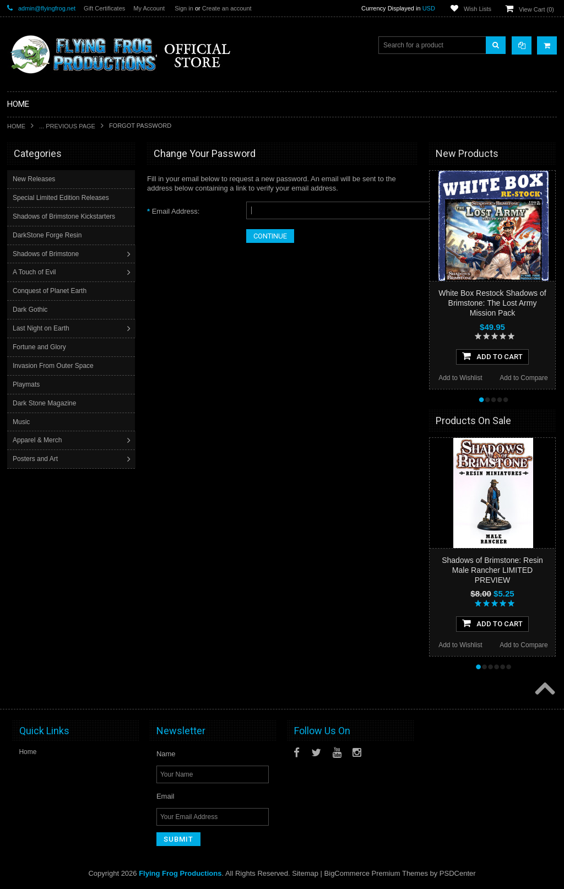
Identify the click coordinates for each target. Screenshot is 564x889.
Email (165, 796)
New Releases (35, 179)
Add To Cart (492, 356)
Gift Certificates (104, 8)
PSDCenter (458, 873)
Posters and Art (36, 459)
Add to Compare (523, 378)
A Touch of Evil (35, 272)
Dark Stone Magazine (45, 403)
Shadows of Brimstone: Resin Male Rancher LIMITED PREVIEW (492, 570)
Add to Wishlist (460, 378)
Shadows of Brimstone (47, 254)
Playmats (27, 384)
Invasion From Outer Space (54, 366)
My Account (149, 8)
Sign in (184, 8)
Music (22, 422)
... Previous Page (67, 126)
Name (166, 754)
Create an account (227, 8)
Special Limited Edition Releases (62, 198)
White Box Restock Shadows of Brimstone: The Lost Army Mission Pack (492, 303)
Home (16, 126)
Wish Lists (477, 9)
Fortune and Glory (40, 347)
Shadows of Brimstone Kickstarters (65, 216)
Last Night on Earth (42, 328)
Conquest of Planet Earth (51, 291)
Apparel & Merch (38, 440)
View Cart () (536, 9)
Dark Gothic (31, 309)
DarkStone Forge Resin (48, 235)
